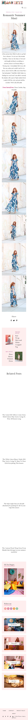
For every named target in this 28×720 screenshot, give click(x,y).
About (14, 713)
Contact (11, 710)
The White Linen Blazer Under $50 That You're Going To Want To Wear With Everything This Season (14, 461)
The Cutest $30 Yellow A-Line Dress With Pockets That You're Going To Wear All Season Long (14, 417)
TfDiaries (19, 716)
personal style (10, 12)
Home (4, 710)
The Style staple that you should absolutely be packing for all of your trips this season (14, 505)
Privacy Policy (21, 710)
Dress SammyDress (8, 87)
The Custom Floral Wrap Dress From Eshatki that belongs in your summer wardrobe (14, 550)
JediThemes (14, 718)
